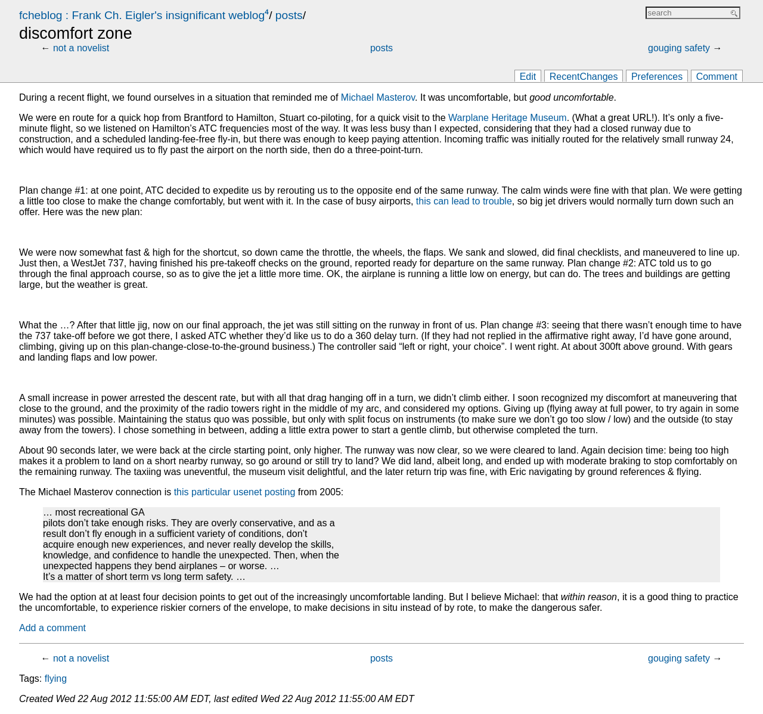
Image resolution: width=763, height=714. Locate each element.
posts (289, 15)
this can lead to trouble (464, 201)
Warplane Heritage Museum (507, 118)
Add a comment (52, 628)
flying (56, 678)
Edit (528, 77)
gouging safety (679, 48)
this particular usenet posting (235, 492)
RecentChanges (584, 77)
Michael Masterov (378, 97)
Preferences (657, 77)
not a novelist (81, 48)
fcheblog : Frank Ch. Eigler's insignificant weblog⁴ (144, 15)
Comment (716, 77)
